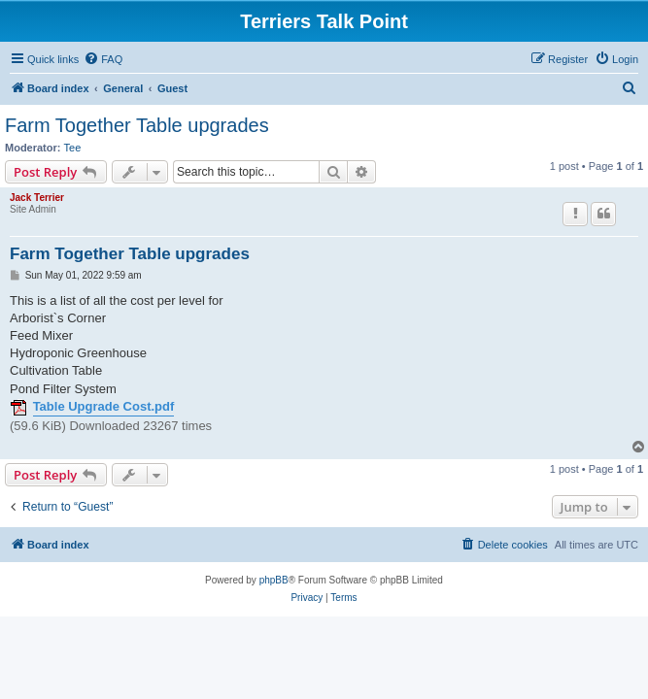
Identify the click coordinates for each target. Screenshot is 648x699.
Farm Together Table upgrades (137, 125)
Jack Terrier (37, 197)
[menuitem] (103, 59)
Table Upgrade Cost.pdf (104, 406)
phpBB (274, 580)
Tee (73, 147)
